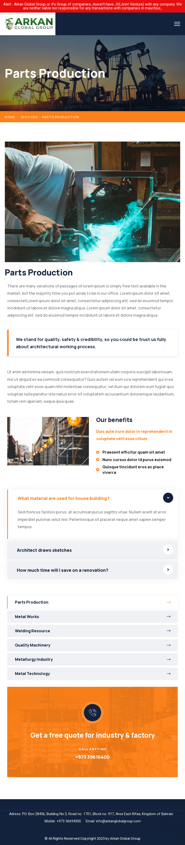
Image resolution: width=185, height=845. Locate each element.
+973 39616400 (92, 757)
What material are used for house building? (64, 498)
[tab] (92, 498)
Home (10, 117)
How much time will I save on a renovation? (62, 570)
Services (29, 117)
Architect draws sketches (44, 550)
